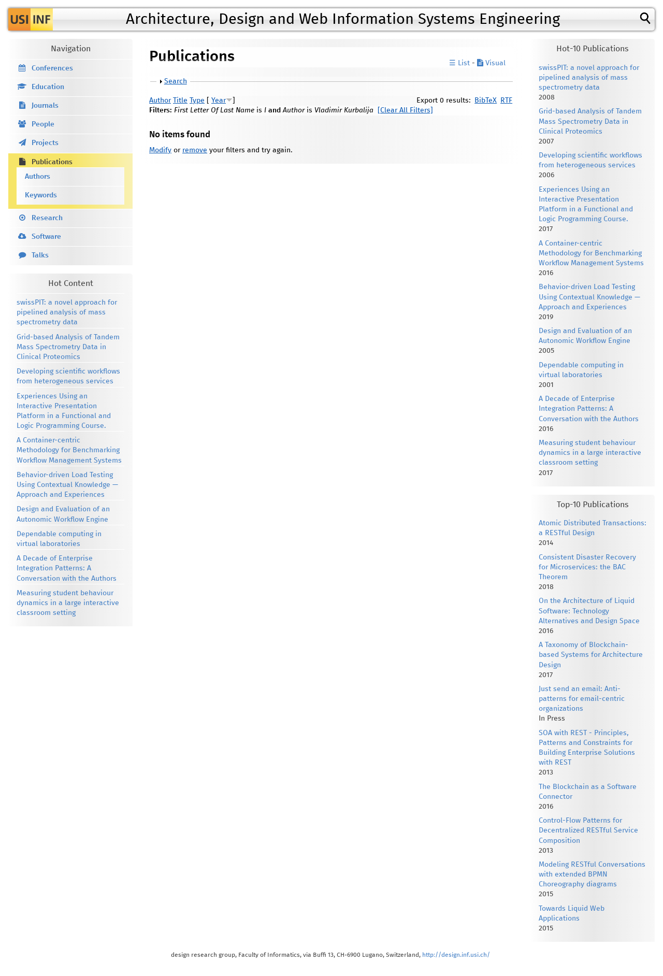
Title (180, 100)
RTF (506, 100)
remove (194, 150)
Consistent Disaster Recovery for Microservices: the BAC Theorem (587, 567)
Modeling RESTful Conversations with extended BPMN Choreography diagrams (592, 874)
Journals (45, 105)
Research (47, 218)
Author (160, 100)
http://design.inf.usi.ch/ (456, 955)
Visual (491, 63)
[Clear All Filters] (405, 110)
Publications (52, 162)
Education (48, 87)
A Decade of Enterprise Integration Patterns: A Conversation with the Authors (67, 568)
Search (175, 81)
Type (197, 100)
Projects (45, 143)
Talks (40, 255)
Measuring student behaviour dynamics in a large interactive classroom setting (68, 603)
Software (46, 236)
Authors (37, 176)
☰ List (459, 63)
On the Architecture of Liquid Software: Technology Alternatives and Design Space (589, 610)
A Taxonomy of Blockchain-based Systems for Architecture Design (591, 654)
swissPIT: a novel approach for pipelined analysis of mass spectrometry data (67, 312)
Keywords (41, 195)
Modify (160, 150)
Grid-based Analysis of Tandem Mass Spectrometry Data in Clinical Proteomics (68, 347)
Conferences (52, 68)
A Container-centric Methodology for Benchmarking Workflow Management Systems (69, 450)
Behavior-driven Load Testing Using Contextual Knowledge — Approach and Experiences (67, 484)
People (43, 124)
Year (218, 100)
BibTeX (485, 100)
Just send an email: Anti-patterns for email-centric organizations (582, 698)
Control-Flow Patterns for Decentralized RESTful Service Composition (588, 830)
